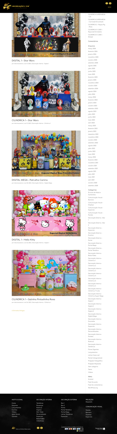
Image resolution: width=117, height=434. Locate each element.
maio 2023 (91, 120)
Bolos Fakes (40, 418)
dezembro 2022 (93, 134)
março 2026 (92, 48)
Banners (88, 412)
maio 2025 (91, 74)
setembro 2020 (93, 185)
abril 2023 (91, 123)
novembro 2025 (93, 57)
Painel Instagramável (95, 358)
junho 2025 (92, 71)
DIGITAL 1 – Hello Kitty (23, 240)
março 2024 (92, 97)
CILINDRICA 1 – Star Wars (25, 120)
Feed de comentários (95, 385)
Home (14, 403)
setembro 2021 (93, 168)
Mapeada (89, 402)
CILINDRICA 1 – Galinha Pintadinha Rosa (33, 299)
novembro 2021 (93, 163)
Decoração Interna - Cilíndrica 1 (41, 123)
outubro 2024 (92, 85)
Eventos (14, 410)
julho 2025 (91, 68)
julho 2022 (91, 148)
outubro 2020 (92, 183)
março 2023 (92, 125)
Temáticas (39, 403)
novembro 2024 (93, 83)
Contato (14, 416)
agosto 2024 (92, 91)
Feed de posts (93, 382)
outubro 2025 (92, 60)
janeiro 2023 (92, 131)
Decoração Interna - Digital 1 (40, 63)
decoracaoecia (18, 63)
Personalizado (41, 414)
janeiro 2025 (92, 80)
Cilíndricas (40, 421)
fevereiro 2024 (93, 100)
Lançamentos (92, 352)
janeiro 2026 (92, 54)
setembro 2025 (93, 63)
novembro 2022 (93, 137)
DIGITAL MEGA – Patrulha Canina (30, 180)
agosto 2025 (92, 65)
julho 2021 (91, 174)
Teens (90, 369)
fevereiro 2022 (92, 160)
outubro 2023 (92, 105)
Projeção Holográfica (95, 361)
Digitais (39, 410)
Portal (63, 407)
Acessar (91, 379)
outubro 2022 (92, 140)
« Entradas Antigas (18, 310)
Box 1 (62, 403)
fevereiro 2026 (92, 51)
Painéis (88, 410)
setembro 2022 (93, 143)
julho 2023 (91, 114)
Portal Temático (66, 410)
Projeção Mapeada (94, 364)
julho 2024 (91, 94)
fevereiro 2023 (92, 128)
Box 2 (63, 405)
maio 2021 (91, 177)
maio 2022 (91, 154)
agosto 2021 (92, 171)
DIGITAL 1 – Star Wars (23, 60)
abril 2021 (91, 180)
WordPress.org (93, 388)
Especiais (39, 416)
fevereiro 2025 (93, 77)
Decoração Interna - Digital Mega (42, 183)
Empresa (15, 405)
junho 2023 (91, 117)
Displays (88, 414)
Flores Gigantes (93, 349)
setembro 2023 (93, 108)
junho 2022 (91, 151)
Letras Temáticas (67, 414)
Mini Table (39, 412)
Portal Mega (65, 412)
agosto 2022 (92, 145)
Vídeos (90, 372)
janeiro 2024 (92, 103)
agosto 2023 (92, 111)
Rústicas (39, 407)
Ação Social (16, 414)
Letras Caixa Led (93, 355)
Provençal (39, 405)
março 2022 (92, 157)
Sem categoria (93, 366)
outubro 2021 (92, 165)
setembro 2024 (93, 88)
